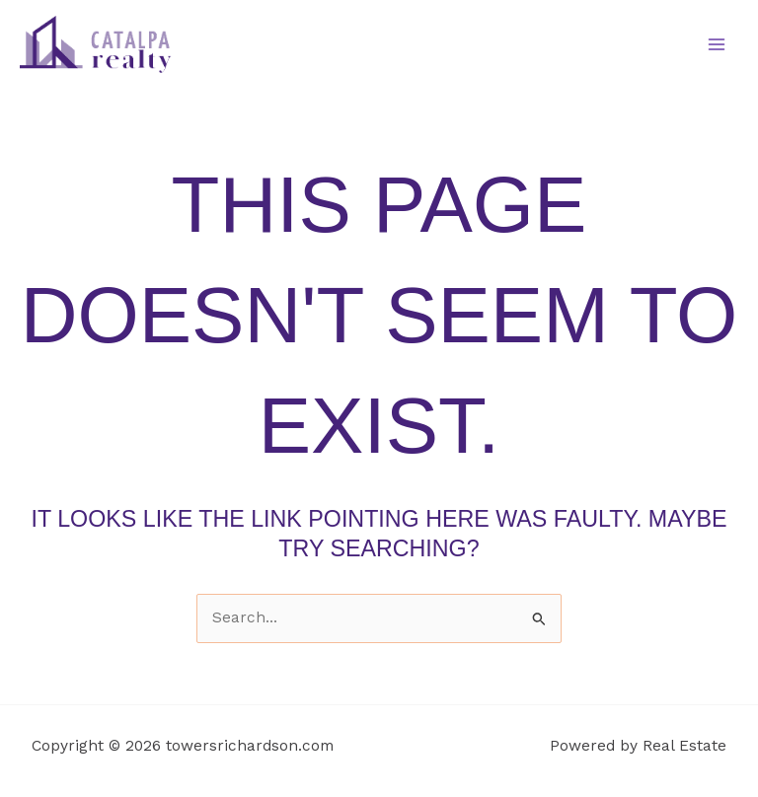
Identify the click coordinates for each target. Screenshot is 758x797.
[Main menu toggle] (717, 44)
